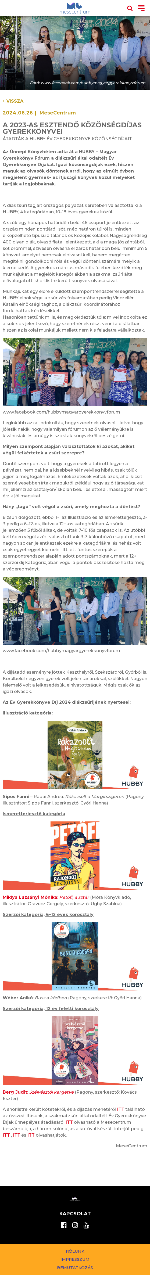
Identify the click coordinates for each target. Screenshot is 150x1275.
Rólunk (75, 1251)
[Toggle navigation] (141, 8)
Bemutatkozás (75, 1267)
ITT (120, 1109)
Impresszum (75, 1259)
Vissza (13, 101)
